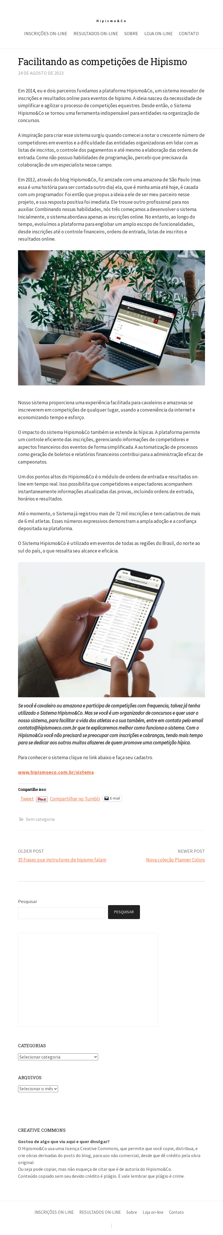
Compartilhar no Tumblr (75, 798)
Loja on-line (158, 33)
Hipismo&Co (111, 21)
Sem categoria (40, 819)
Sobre (131, 33)
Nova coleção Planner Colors (175, 860)
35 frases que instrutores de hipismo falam (62, 860)
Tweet (27, 798)
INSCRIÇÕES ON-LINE (45, 33)
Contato (189, 33)
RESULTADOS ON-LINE (95, 33)
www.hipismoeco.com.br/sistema (56, 772)
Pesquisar (27, 901)
